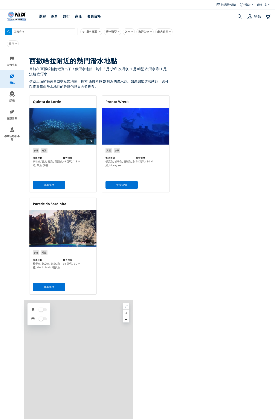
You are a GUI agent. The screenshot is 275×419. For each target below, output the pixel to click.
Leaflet (268, 415)
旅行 (66, 16)
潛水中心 (12, 61)
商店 (78, 16)
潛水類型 (112, 32)
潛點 (12, 79)
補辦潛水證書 (227, 4)
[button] (268, 65)
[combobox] (40, 31)
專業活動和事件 (12, 134)
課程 (42, 16)
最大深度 (164, 32)
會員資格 (94, 16)
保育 (54, 16)
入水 (129, 32)
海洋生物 (145, 32)
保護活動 (12, 114)
